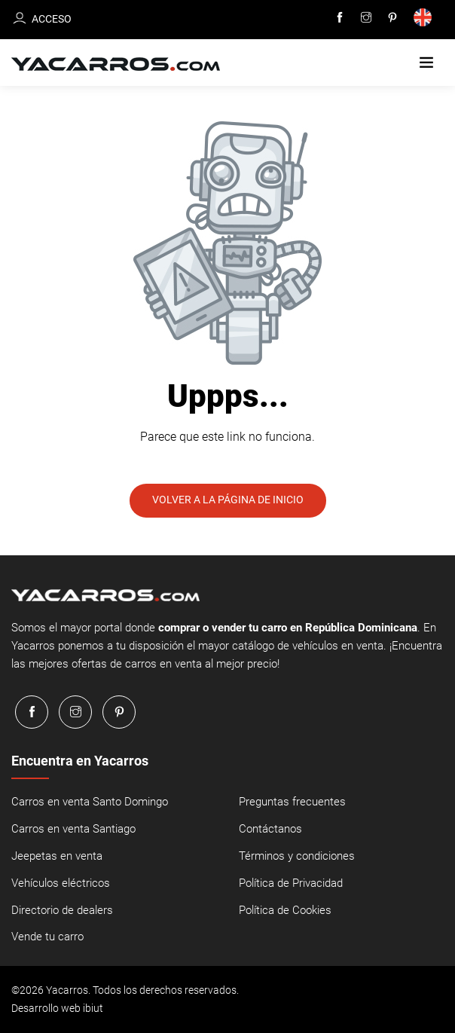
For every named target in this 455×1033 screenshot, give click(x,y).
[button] (426, 63)
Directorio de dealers (62, 911)
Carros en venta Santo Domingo (89, 802)
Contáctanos (270, 829)
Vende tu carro (47, 938)
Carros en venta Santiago (73, 829)
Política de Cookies (285, 911)
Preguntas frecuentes (292, 802)
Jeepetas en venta (56, 856)
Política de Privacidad (291, 884)
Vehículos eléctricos (60, 884)
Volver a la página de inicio (228, 500)
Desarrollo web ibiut (57, 1009)
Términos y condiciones (297, 856)
